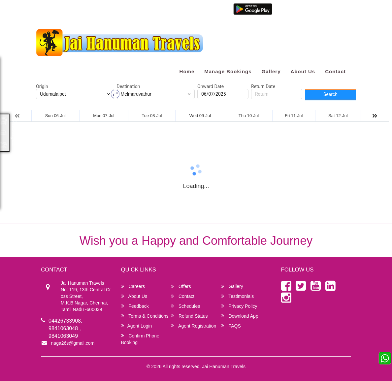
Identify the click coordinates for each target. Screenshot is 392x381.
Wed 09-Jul (200, 115)
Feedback (135, 306)
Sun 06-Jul (55, 115)
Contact (335, 71)
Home (187, 71)
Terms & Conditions (145, 316)
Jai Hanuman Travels (223, 366)
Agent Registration (315, 14)
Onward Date (210, 86)
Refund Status (189, 316)
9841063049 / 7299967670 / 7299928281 (135, 10)
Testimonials (237, 296)
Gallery (271, 71)
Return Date (263, 86)
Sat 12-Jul (338, 115)
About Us (302, 71)
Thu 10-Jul (249, 115)
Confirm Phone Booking (140, 339)
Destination (128, 86)
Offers (181, 286)
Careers (133, 286)
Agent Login (280, 14)
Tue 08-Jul (152, 115)
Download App (239, 316)
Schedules (185, 306)
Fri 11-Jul (294, 115)
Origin (42, 86)
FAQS (231, 326)
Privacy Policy (239, 306)
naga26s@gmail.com (61, 10)
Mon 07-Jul (103, 115)
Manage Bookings (227, 71)
